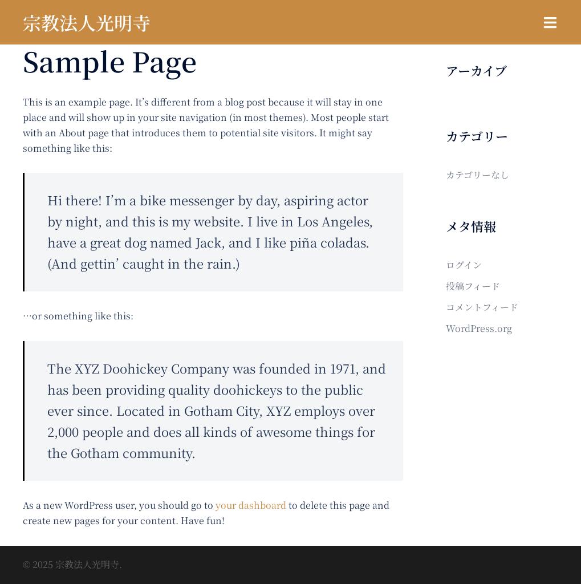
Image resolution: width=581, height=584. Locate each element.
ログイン (464, 264)
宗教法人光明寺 (87, 22)
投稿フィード (473, 286)
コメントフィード (482, 307)
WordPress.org (479, 328)
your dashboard (251, 505)
